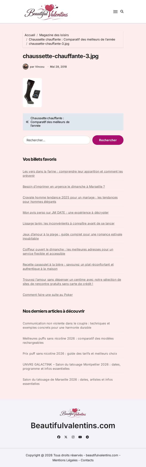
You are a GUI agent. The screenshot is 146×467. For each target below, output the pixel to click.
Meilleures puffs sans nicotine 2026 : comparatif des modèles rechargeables (68, 340)
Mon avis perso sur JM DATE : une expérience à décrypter (66, 212)
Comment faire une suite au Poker (48, 295)
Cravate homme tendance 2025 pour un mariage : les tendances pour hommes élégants (70, 199)
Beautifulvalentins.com (73, 425)
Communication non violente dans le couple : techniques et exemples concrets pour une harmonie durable (66, 325)
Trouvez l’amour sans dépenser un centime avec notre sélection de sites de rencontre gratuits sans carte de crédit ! (72, 282)
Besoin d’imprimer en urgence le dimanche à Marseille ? (64, 186)
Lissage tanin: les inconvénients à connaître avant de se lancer (69, 223)
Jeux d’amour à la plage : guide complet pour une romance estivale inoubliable (72, 236)
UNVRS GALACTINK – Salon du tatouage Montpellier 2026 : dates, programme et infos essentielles (72, 366)
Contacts (87, 460)
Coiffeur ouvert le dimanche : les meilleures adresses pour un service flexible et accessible (68, 251)
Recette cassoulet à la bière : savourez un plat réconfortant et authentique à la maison (68, 267)
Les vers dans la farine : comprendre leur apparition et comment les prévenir (73, 173)
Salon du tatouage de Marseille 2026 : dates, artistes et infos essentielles (68, 382)
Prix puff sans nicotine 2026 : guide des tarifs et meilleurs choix (70, 353)
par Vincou (33, 66)
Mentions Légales (65, 460)
